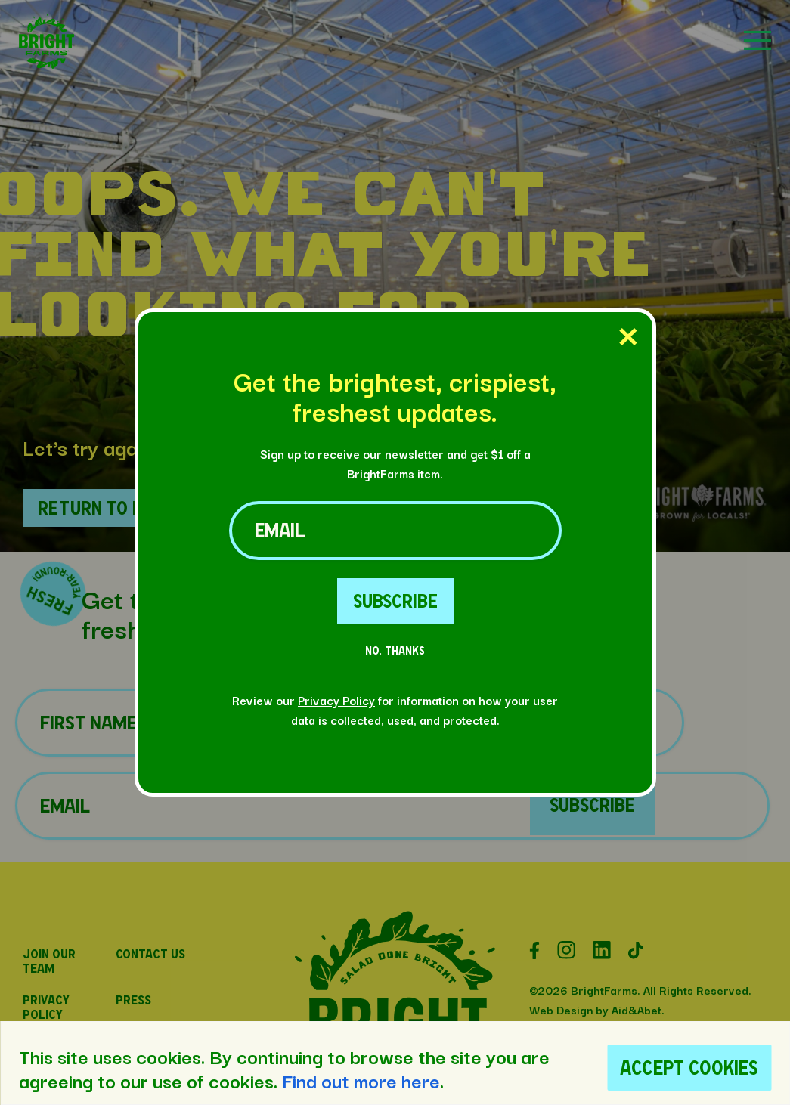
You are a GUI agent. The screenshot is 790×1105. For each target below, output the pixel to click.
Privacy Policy (336, 700)
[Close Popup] (628, 337)
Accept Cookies (689, 1068)
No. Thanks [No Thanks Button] (395, 650)
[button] (46, 64)
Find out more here (361, 1080)
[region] (395, 1063)
